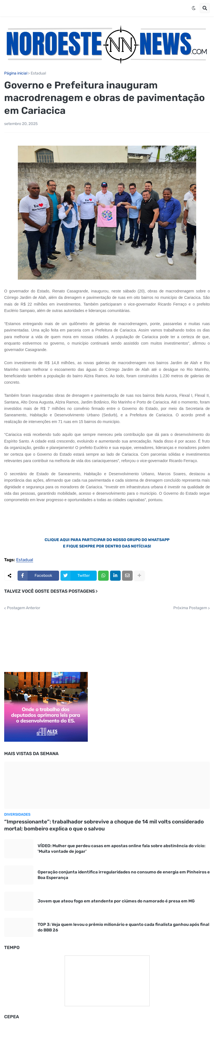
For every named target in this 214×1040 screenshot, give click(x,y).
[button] (194, 8)
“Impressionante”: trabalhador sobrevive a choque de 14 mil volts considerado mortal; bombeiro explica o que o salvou (104, 825)
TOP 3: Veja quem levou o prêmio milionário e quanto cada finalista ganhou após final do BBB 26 (123, 927)
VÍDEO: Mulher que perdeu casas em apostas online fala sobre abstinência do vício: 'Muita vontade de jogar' (121, 848)
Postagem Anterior (23, 608)
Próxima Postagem (190, 608)
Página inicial (15, 73)
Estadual (38, 73)
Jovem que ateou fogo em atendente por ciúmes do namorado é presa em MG (116, 901)
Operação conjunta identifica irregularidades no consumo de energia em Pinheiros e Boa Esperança (124, 875)
